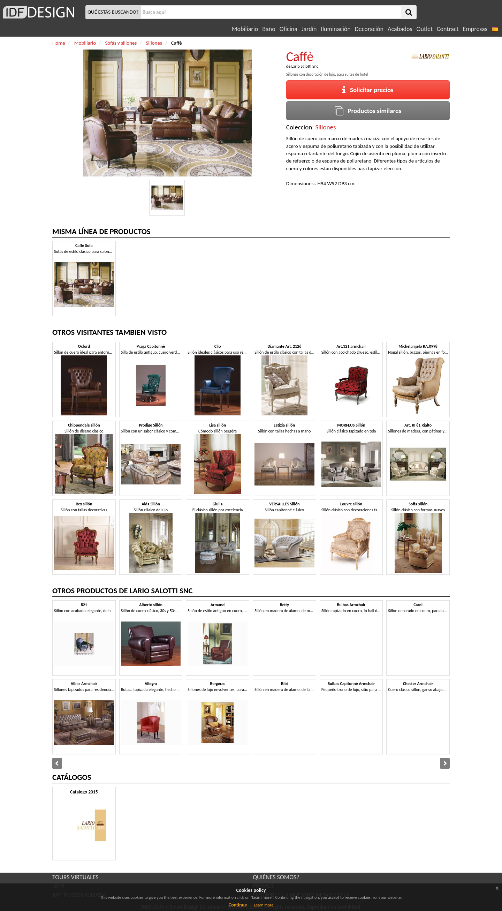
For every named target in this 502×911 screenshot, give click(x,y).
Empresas (475, 29)
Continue (238, 905)
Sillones (325, 127)
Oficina (288, 29)
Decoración (369, 29)
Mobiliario (245, 29)
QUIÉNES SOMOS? (276, 877)
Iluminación (335, 29)
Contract (448, 29)
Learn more (263, 905)
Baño (268, 29)
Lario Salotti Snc (304, 66)
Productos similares (368, 111)
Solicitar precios (368, 90)
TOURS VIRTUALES (75, 877)
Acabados (400, 29)
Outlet (425, 29)
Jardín (309, 29)
